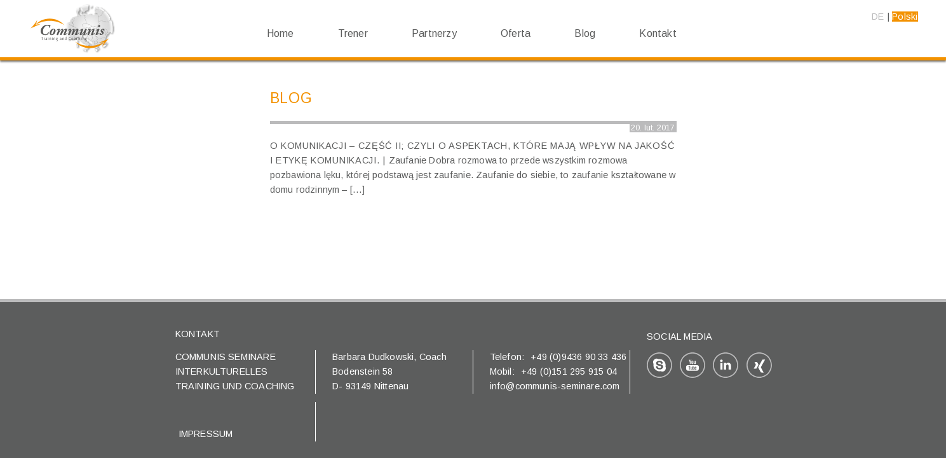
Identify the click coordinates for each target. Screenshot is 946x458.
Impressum (206, 434)
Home (280, 33)
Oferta (515, 33)
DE (878, 16)
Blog (584, 33)
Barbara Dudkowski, (375, 357)
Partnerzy (434, 33)
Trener (353, 33)
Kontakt (657, 33)
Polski (904, 16)
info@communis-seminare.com (555, 386)
